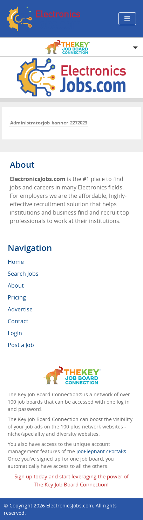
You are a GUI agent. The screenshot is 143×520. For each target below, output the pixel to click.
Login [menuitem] (15, 333)
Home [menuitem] (16, 262)
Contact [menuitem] (18, 321)
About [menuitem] (16, 285)
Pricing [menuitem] (17, 297)
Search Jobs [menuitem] (23, 273)
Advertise (20, 309)
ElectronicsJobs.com (69, 505)
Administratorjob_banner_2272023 (48, 123)
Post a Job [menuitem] (21, 345)
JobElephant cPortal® (101, 451)
